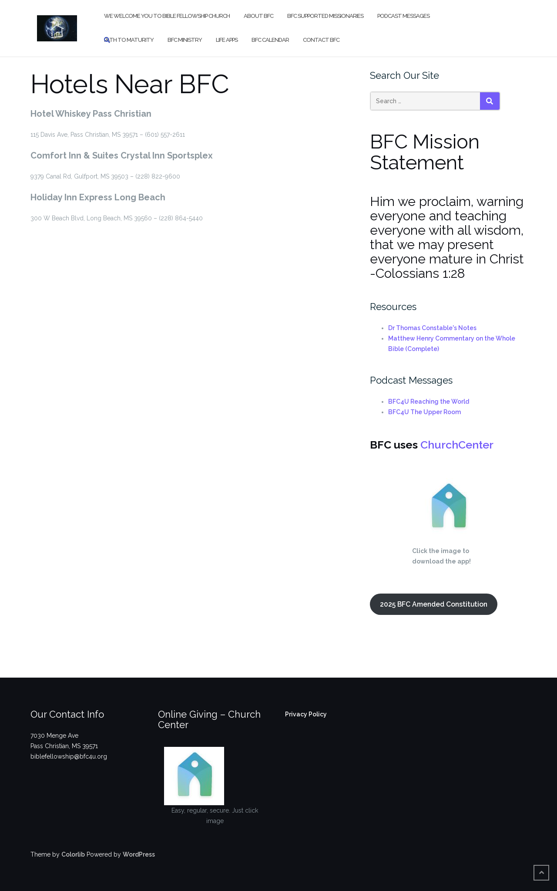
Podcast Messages (403, 16)
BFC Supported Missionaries (325, 16)
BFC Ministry (185, 40)
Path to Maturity (129, 40)
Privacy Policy (306, 714)
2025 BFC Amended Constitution (433, 604)
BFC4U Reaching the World (428, 401)
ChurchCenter (456, 444)
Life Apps (227, 40)
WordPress (139, 854)
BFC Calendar (270, 40)
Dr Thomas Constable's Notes (432, 327)
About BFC (258, 16)
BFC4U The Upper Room (424, 411)
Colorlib (73, 854)
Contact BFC (321, 40)
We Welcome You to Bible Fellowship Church (167, 16)
